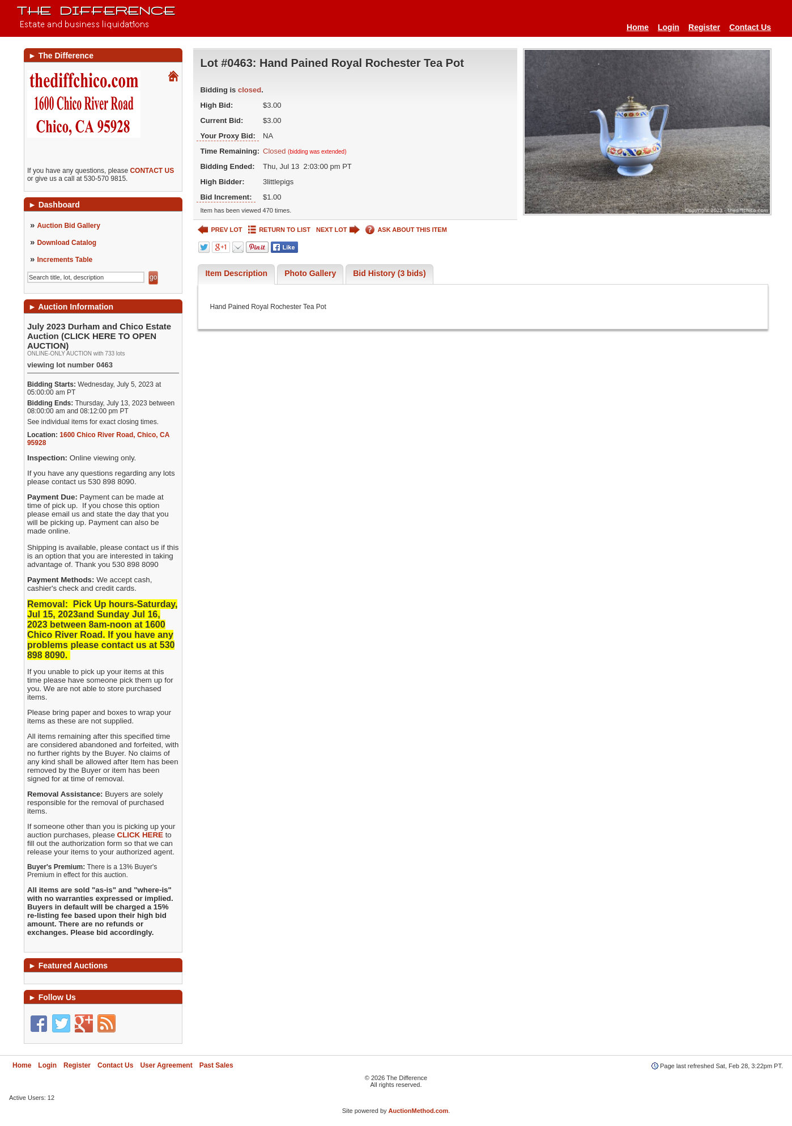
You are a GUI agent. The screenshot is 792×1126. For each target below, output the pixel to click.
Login (668, 27)
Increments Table (64, 260)
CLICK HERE (140, 835)
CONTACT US (152, 171)
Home (638, 27)
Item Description (236, 273)
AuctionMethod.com (419, 1110)
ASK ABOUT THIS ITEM (405, 230)
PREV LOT (220, 230)
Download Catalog (66, 243)
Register (704, 27)
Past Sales (216, 1065)
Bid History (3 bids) (389, 273)
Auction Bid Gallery (68, 226)
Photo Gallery (310, 273)
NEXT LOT (338, 230)
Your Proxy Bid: (227, 136)
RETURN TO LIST (279, 230)
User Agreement (166, 1065)
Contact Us (750, 27)
